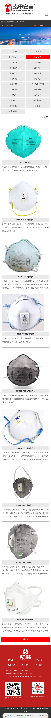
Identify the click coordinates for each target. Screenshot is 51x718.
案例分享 (25, 665)
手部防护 (13, 68)
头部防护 (37, 52)
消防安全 (13, 95)
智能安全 (13, 106)
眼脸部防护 (13, 57)
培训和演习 (13, 111)
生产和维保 (37, 100)
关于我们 (39, 665)
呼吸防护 (37, 57)
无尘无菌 (13, 84)
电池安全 (37, 90)
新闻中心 (25, 660)
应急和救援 (13, 100)
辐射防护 (37, 79)
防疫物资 (13, 52)
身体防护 (37, 68)
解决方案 (39, 660)
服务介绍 (11, 665)
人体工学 (37, 95)
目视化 (37, 106)
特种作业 (37, 73)
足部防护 (37, 63)
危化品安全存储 (38, 84)
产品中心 (11, 660)
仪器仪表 (13, 90)
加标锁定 (13, 79)
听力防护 (13, 63)
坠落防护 (13, 73)
